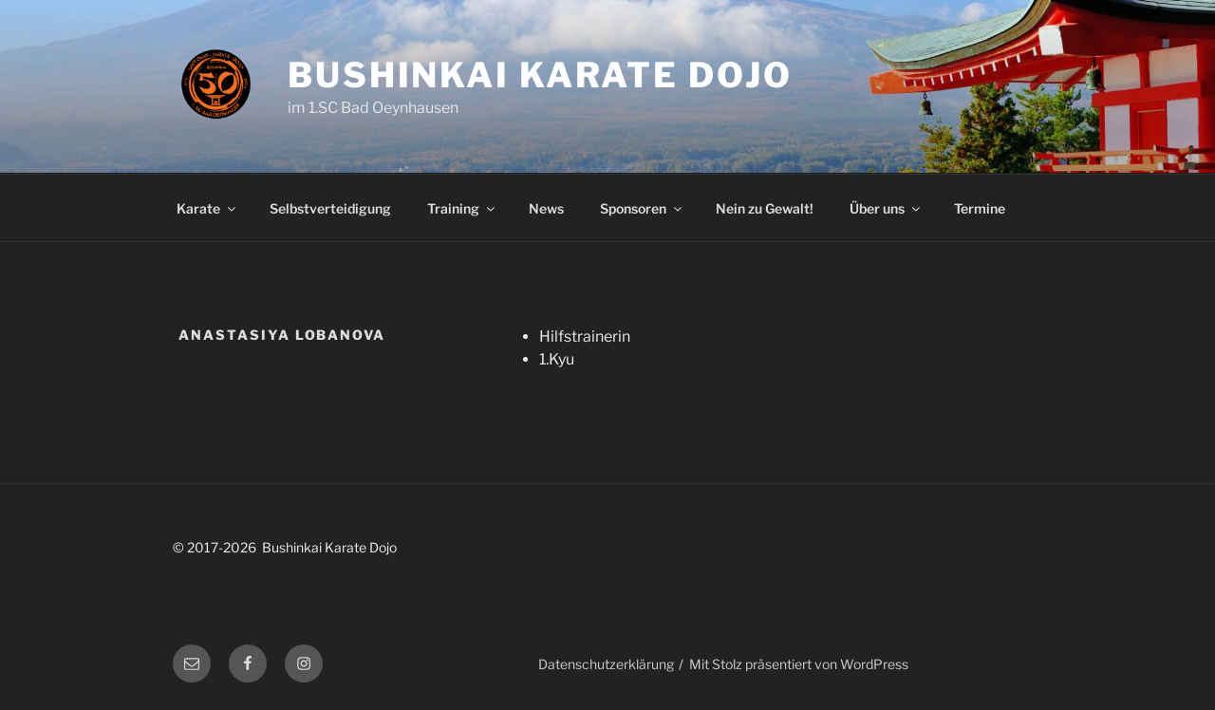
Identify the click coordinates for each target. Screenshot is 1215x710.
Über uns (886, 208)
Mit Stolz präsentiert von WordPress (798, 664)
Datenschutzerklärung (606, 664)
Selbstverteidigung (330, 208)
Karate (207, 208)
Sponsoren (642, 208)
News (546, 208)
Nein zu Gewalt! (764, 208)
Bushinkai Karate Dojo (540, 75)
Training (462, 208)
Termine (979, 208)
